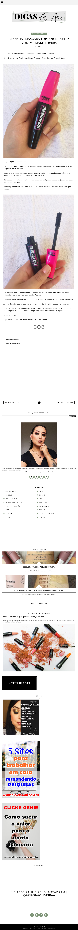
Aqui (5, 320)
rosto (8, 517)
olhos (43, 33)
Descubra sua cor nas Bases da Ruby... (39, 567)
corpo (42, 495)
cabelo (9, 495)
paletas (9, 514)
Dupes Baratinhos (14, 502)
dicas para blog (13, 498)
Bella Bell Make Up (52, 308)
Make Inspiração (13, 506)
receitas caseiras (47, 514)
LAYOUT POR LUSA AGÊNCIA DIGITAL (39, 928)
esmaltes (43, 502)
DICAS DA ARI (39, 926)
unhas (42, 517)
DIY (40, 498)
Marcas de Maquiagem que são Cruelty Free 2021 (24, 617)
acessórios (11, 491)
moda (8, 510)
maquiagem (36, 33)
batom (42, 491)
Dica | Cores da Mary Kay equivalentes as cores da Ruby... (39, 590)
